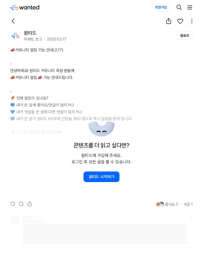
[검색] (179, 7)
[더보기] (190, 7)
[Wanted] (30, 7)
